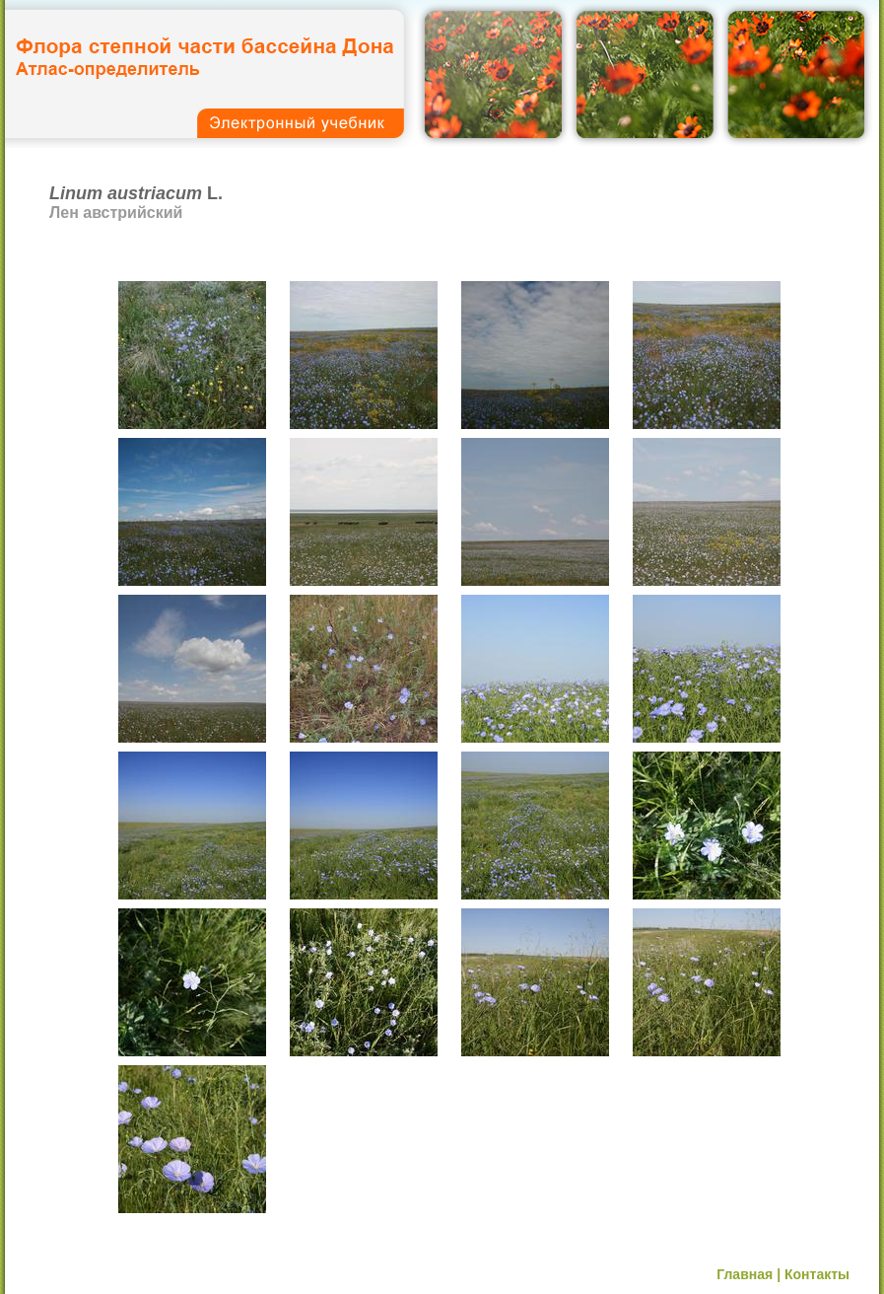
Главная (744, 1274)
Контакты (817, 1274)
